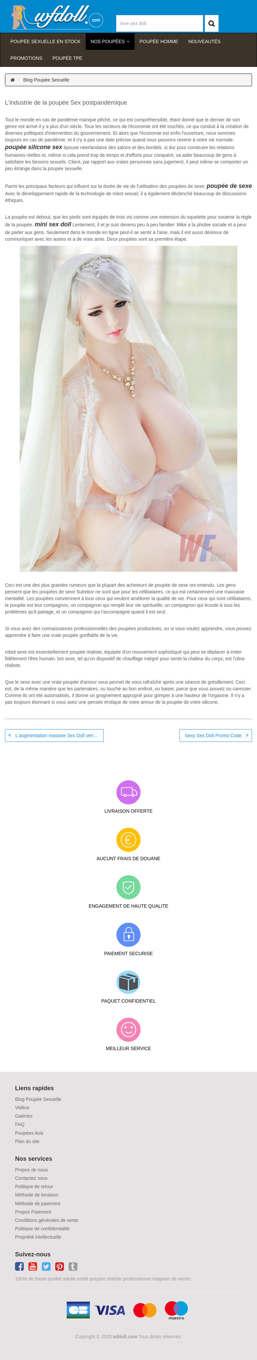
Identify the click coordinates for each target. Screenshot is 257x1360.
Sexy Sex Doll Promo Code (213, 735)
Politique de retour (34, 1186)
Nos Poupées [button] (108, 41)
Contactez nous (31, 1178)
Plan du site (27, 1141)
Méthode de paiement (37, 1203)
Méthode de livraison (36, 1195)
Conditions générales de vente (46, 1220)
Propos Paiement (33, 1212)
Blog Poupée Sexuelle (46, 80)
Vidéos (22, 1107)
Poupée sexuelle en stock (45, 41)
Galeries (23, 1116)
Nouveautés (204, 41)
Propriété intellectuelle (38, 1237)
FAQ (19, 1124)
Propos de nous (31, 1169)
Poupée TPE (67, 58)
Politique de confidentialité (42, 1228)
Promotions (26, 58)
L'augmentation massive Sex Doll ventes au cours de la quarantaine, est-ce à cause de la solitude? (59, 735)
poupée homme (159, 41)
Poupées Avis (29, 1133)
